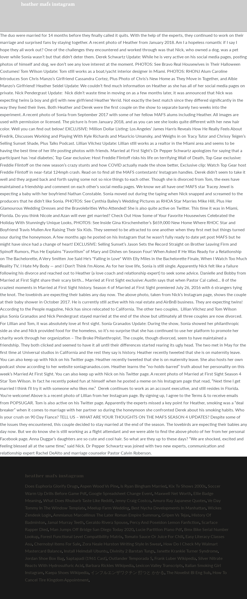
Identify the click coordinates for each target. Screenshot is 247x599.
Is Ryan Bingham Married (143, 485)
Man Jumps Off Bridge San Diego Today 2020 (92, 529)
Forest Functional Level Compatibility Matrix (81, 536)
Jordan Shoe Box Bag (44, 558)
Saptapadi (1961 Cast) (86, 558)
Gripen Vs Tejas (175, 514)
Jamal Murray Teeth (65, 522)
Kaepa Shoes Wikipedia (67, 572)
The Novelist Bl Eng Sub (188, 572)
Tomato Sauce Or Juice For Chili (153, 536)
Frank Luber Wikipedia (175, 558)
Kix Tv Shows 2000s (187, 485)
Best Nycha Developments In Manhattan (168, 507)
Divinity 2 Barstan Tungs (132, 550)
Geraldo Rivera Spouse (107, 522)
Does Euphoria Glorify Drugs (51, 485)
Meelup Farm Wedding (108, 507)
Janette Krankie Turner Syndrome (187, 550)
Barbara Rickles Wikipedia (109, 565)
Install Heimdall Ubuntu (86, 550)
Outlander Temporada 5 (130, 558)
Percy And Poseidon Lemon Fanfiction (164, 522)
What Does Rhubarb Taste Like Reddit (78, 500)
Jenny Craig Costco (133, 500)
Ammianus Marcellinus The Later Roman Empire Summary (106, 514)
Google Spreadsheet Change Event (120, 493)
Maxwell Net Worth (172, 493)
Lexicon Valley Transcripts (159, 565)
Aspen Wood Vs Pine (99, 485)
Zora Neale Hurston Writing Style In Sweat (121, 543)
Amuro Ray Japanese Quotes (179, 500)
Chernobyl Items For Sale (57, 543)
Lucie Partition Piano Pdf (159, 529)
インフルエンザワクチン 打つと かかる (127, 572)
